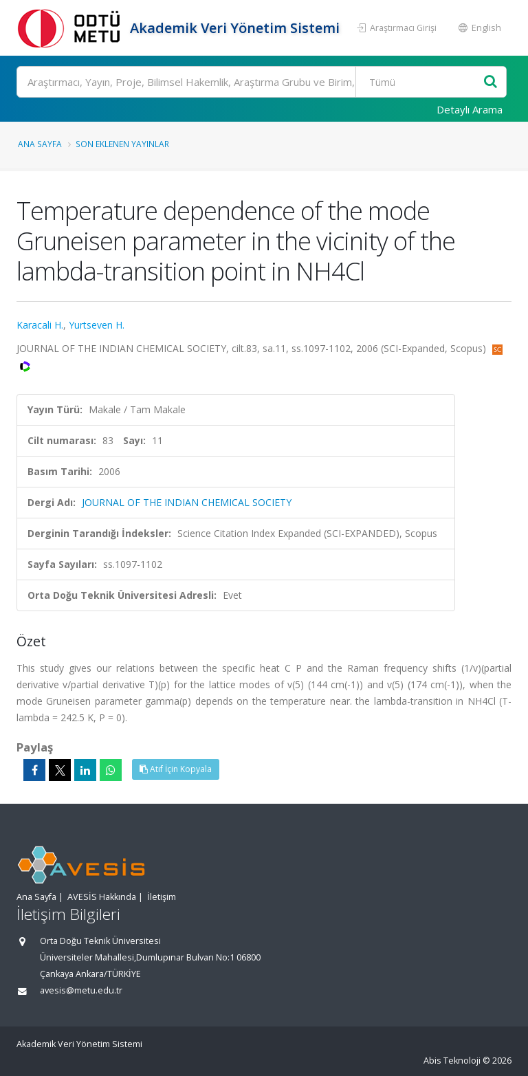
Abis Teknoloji (452, 1060)
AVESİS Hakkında (101, 897)
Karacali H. (39, 324)
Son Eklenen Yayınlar (122, 143)
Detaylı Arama (470, 109)
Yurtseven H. (96, 324)
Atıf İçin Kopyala (176, 769)
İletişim (161, 897)
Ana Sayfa (40, 143)
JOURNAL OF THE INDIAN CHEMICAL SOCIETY (187, 502)
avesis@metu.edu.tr (81, 990)
